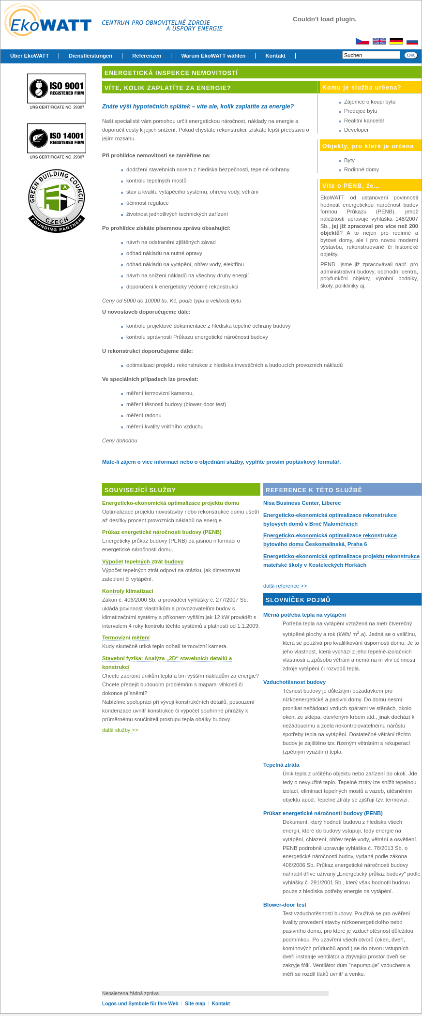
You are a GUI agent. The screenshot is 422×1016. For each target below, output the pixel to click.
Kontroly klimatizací (127, 591)
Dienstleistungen (90, 56)
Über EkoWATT (29, 56)
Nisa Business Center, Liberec (302, 503)
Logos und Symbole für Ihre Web (140, 1003)
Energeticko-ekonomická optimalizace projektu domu (170, 503)
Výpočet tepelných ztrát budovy (142, 561)
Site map (196, 1003)
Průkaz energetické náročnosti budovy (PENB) (162, 532)
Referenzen (146, 56)
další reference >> (285, 586)
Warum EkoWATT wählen (213, 56)
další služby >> (120, 730)
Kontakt (275, 56)
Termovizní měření (126, 637)
